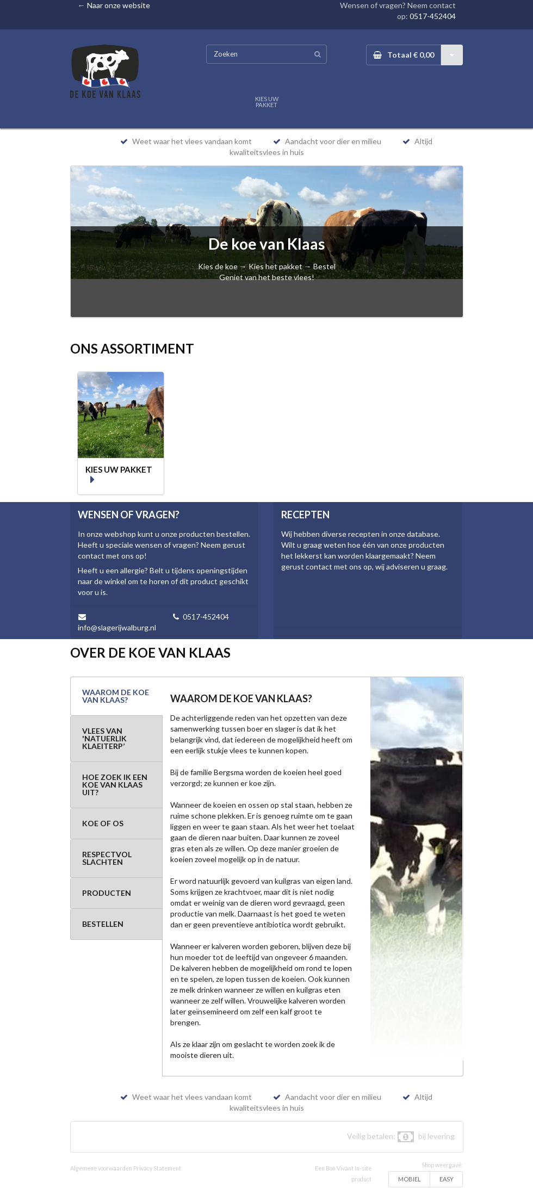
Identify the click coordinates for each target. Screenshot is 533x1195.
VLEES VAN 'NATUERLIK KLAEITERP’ (104, 738)
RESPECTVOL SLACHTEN (107, 858)
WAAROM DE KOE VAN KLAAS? (115, 696)
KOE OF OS (102, 823)
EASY (446, 1178)
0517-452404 (433, 16)
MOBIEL (409, 1178)
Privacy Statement (157, 1168)
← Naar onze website (114, 5)
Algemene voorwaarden (101, 1168)
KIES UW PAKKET (266, 101)
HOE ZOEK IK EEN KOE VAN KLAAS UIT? (114, 784)
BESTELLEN (102, 923)
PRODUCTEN (106, 892)
